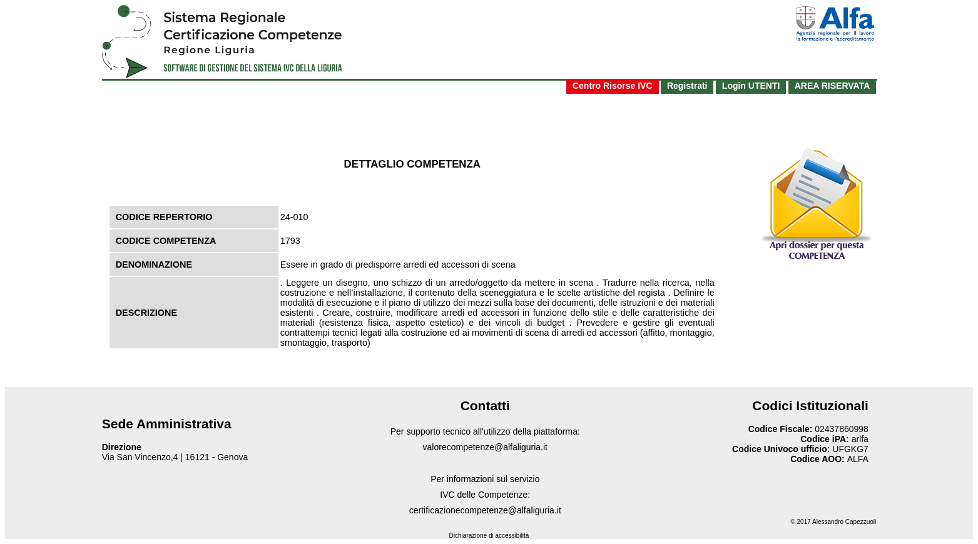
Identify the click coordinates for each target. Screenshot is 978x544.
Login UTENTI (751, 86)
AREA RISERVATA (832, 86)
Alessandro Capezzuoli (844, 521)
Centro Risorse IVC (613, 86)
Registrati (687, 86)
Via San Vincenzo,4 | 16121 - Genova (175, 457)
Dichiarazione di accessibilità (489, 535)
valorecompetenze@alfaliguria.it (485, 447)
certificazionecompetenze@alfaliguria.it (485, 510)
